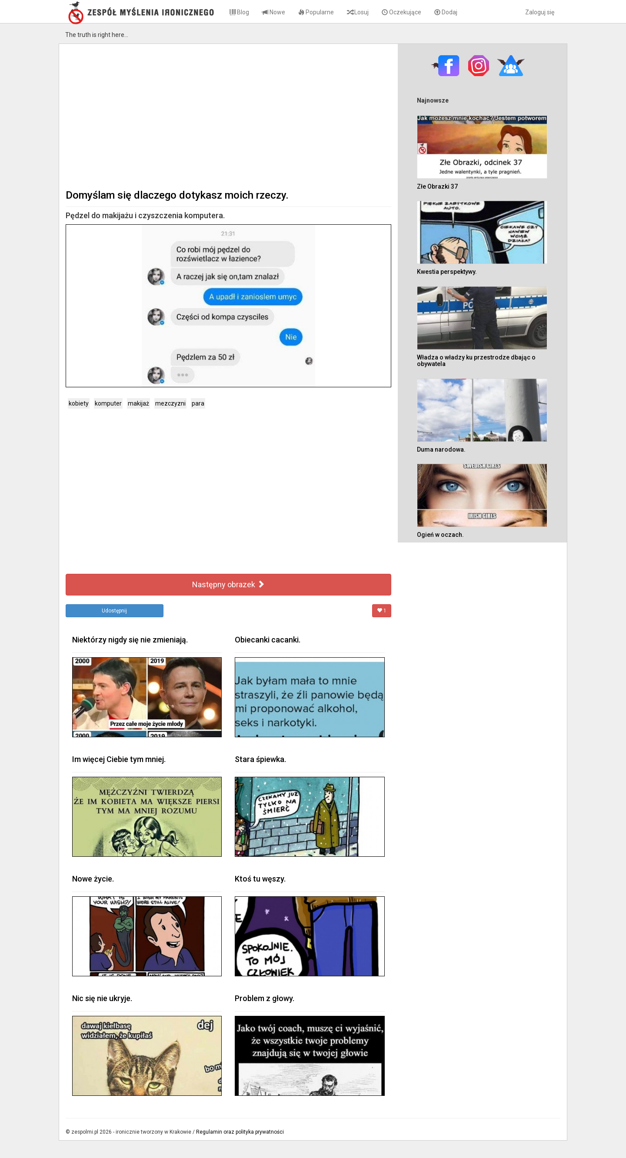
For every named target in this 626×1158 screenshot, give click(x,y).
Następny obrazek (228, 584)
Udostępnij (114, 611)
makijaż (138, 403)
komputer (108, 403)
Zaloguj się (539, 12)
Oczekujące (401, 12)
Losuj (358, 12)
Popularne (316, 12)
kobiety (79, 403)
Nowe (273, 12)
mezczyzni (170, 403)
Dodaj (445, 12)
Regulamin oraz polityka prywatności (240, 1132)
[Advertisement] (228, 115)
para (198, 403)
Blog (239, 12)
